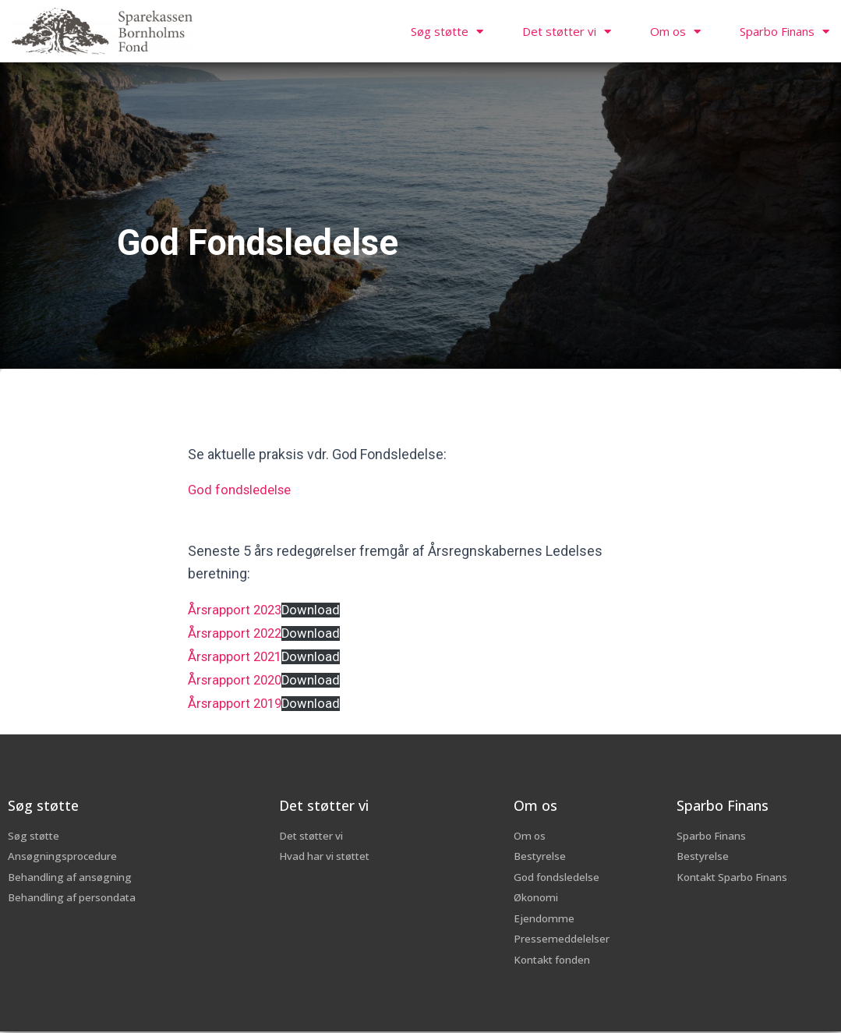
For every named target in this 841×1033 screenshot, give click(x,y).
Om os (675, 31)
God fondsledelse (243, 489)
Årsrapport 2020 (238, 676)
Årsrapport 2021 (238, 654)
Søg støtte (447, 31)
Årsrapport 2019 (238, 699)
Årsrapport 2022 (238, 631)
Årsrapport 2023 (238, 608)
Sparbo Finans (784, 31)
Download (318, 608)
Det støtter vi (566, 31)
